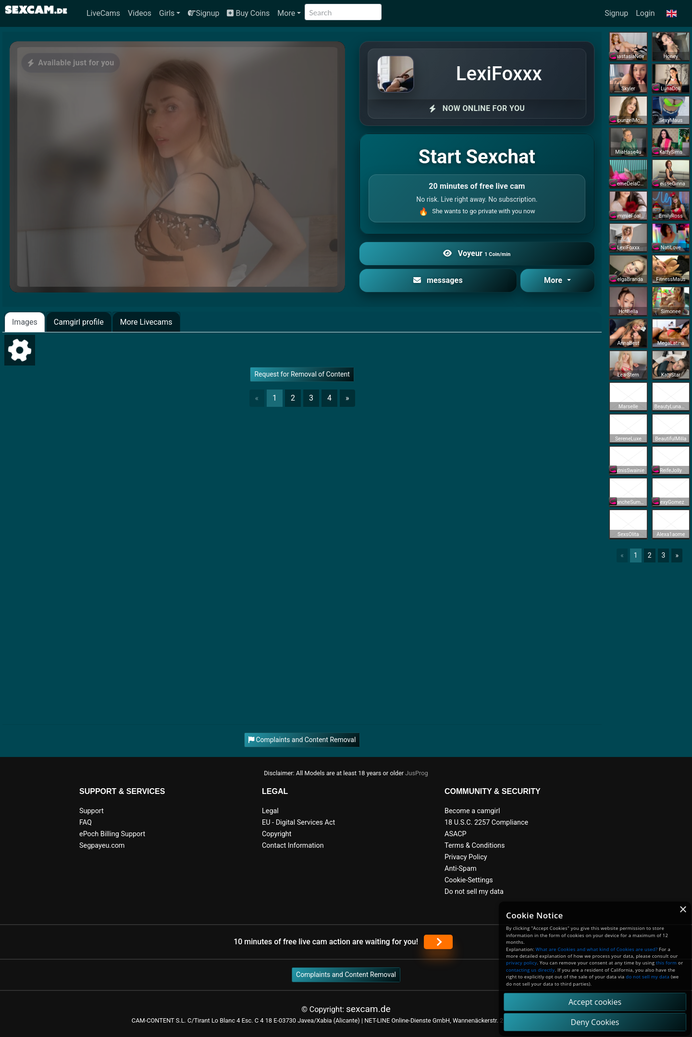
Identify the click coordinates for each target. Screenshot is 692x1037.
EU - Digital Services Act (298, 822)
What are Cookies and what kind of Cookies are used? (597, 949)
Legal (270, 811)
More (286, 13)
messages (438, 280)
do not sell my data (647, 977)
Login (645, 13)
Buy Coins (248, 13)
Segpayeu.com (102, 846)
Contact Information (293, 846)
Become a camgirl (472, 811)
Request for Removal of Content (301, 374)
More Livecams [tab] (146, 322)
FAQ (85, 822)
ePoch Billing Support (112, 834)
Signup (203, 13)
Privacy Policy (466, 857)
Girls (166, 13)
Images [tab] (24, 322)
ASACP (456, 834)
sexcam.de (368, 1008)
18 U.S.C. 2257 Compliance (486, 822)
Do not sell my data (474, 892)
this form (666, 963)
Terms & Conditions (475, 846)
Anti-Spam (461, 869)
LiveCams (103, 13)
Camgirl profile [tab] (79, 322)
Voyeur (476, 253)
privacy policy (521, 963)
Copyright (276, 834)
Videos (139, 13)
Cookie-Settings (469, 880)
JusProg (416, 773)
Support (91, 811)
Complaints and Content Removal (346, 974)
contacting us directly (530, 970)
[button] (671, 13)
